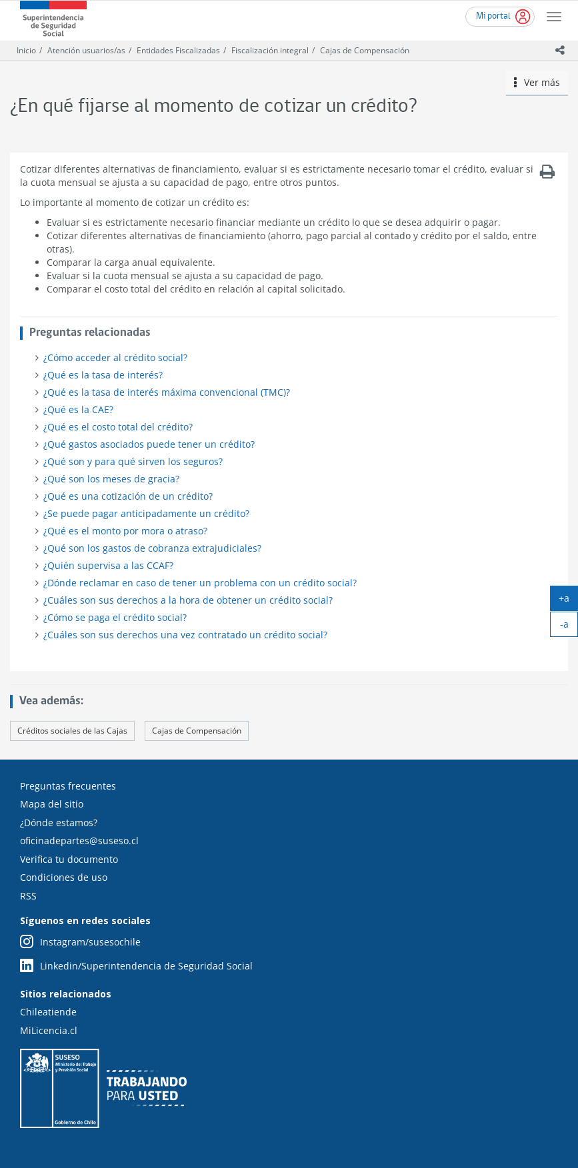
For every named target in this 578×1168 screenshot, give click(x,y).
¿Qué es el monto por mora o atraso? (125, 530)
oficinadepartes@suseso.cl (79, 840)
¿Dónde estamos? (58, 822)
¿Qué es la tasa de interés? (103, 374)
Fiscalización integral (270, 50)
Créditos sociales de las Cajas (72, 730)
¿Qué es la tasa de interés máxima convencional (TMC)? (166, 392)
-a (569, 627)
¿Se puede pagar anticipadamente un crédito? (146, 513)
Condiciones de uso (63, 877)
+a (568, 601)
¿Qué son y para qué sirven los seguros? (133, 461)
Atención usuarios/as (86, 50)
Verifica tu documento (69, 859)
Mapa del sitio (51, 804)
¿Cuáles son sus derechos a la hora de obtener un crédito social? (188, 600)
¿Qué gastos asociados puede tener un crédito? (149, 444)
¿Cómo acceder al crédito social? (115, 357)
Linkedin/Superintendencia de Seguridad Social (136, 966)
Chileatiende (48, 1011)
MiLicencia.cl (48, 1030)
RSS (28, 895)
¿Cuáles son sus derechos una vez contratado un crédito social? (185, 634)
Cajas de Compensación (364, 50)
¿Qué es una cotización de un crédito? (128, 496)
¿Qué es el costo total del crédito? (118, 426)
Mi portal (493, 16)
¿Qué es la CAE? (78, 409)
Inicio (26, 50)
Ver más (537, 82)
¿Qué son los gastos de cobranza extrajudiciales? (152, 548)
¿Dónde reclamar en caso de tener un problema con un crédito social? (200, 582)
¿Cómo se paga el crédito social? (115, 617)
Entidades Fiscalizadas (178, 50)
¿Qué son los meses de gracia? (111, 478)
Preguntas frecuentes (68, 786)
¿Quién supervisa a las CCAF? (108, 565)
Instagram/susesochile (80, 942)
